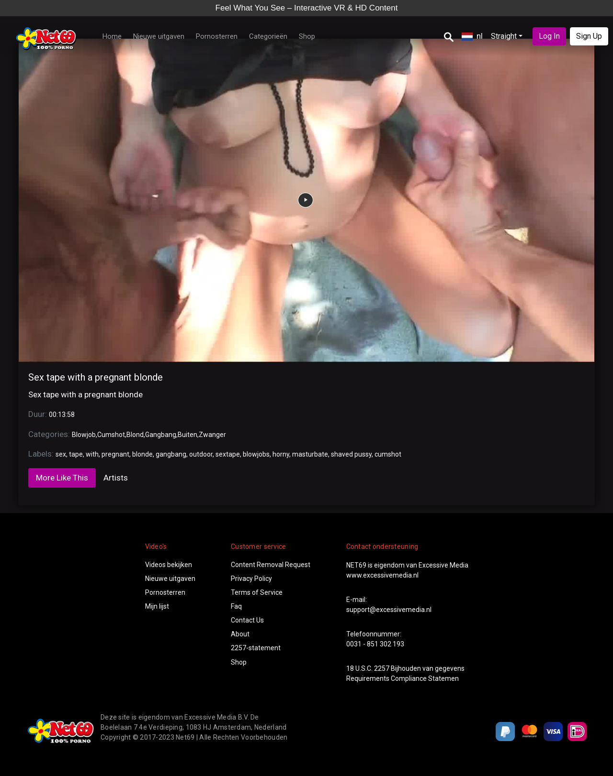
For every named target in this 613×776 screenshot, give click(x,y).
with (92, 454)
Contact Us (247, 620)
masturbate (310, 454)
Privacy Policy (251, 578)
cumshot (388, 454)
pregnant (115, 454)
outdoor (201, 454)
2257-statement (256, 648)
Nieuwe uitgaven (158, 36)
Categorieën (268, 36)
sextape (228, 454)
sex (61, 454)
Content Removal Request (270, 564)
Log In (549, 36)
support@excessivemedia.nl (388, 609)
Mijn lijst (157, 606)
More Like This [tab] (62, 477)
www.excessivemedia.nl (382, 575)
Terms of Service (257, 592)
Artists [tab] (115, 477)
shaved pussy (351, 454)
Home (112, 36)
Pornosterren (217, 36)
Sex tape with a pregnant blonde (95, 377)
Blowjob (84, 434)
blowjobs (256, 454)
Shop (307, 36)
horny (280, 454)
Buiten (187, 434)
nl (472, 36)
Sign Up (589, 36)
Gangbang (160, 434)
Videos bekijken (168, 564)
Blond (135, 434)
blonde (142, 454)
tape (76, 454)
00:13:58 (62, 414)
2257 (381, 668)
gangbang (171, 454)
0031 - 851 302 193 (375, 644)
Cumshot (111, 434)
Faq (236, 606)
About (240, 634)
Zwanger (212, 434)
